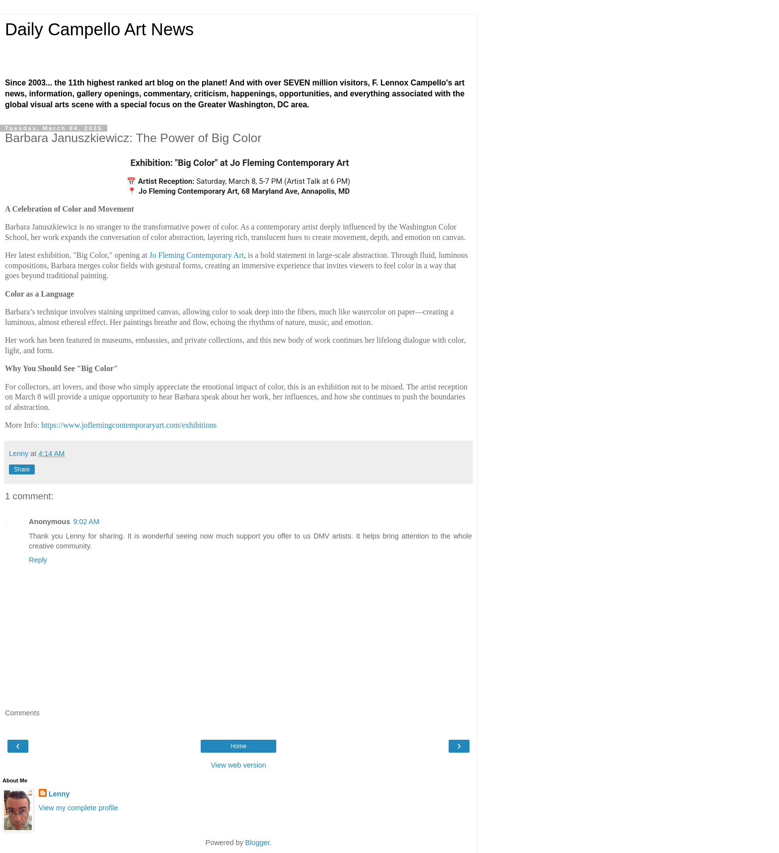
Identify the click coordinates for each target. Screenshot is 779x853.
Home (238, 746)
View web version (238, 765)
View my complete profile (78, 808)
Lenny (59, 794)
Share (22, 469)
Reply (38, 560)
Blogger (257, 843)
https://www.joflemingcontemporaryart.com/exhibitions (129, 425)
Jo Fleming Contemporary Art (197, 255)
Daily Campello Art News (99, 29)
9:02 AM (86, 522)
